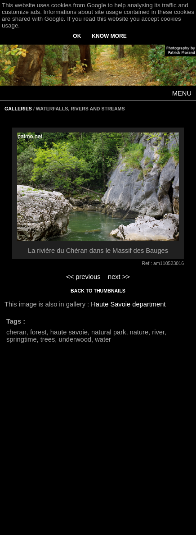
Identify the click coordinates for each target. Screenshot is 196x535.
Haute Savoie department (128, 304)
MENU (182, 93)
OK (77, 36)
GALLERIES (18, 108)
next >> (119, 276)
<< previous (83, 276)
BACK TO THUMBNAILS (98, 290)
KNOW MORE (109, 36)
